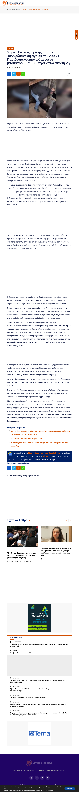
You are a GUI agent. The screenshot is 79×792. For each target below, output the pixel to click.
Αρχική (10, 9)
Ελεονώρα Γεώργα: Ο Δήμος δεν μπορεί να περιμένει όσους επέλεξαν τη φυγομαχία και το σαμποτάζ (40, 432)
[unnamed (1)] (39, 618)
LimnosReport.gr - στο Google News (44, 453)
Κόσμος (18, 9)
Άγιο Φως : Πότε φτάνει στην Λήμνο (26, 439)
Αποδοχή (69, 788)
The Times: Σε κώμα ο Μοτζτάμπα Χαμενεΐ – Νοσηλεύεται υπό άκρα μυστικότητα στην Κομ (21, 555)
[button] (66, 520)
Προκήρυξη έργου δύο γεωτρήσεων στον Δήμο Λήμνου (28, 697)
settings (50, 790)
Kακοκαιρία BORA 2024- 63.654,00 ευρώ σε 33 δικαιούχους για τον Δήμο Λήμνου (39, 444)
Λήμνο (45, 456)
